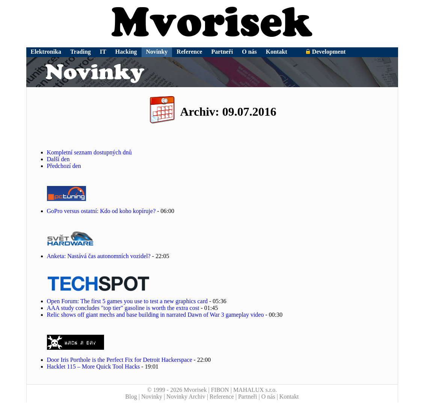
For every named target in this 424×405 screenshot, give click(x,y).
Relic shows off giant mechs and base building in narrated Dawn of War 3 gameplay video (155, 314)
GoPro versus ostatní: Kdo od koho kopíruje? (102, 211)
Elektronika (46, 51)
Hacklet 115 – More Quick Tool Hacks (93, 366)
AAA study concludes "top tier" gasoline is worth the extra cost (123, 308)
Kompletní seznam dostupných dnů (89, 152)
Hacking (126, 51)
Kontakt (276, 51)
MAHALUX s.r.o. (255, 390)
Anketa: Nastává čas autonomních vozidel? (99, 256)
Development (325, 51)
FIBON (220, 390)
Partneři (222, 51)
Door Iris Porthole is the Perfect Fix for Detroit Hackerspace (119, 360)
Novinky (157, 51)
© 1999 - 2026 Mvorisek (177, 390)
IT (103, 51)
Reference (189, 51)
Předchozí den (64, 166)
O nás (249, 51)
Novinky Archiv (185, 396)
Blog (131, 396)
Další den (58, 159)
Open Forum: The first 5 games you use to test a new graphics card (127, 301)
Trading (80, 51)
